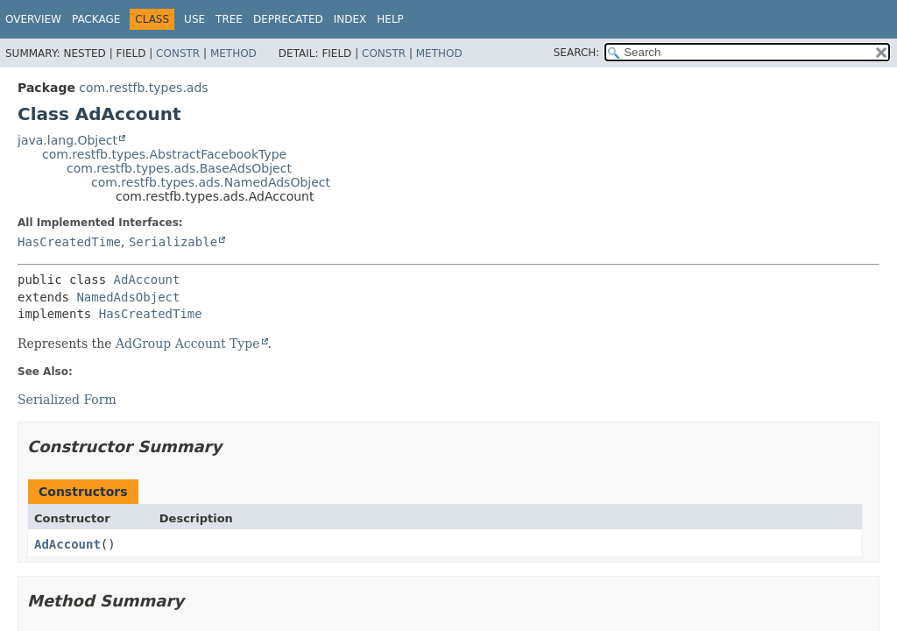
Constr (178, 53)
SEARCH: (577, 52)
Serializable (173, 242)
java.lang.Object (67, 140)
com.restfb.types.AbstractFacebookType (164, 154)
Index (350, 19)
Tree (229, 19)
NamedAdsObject (128, 297)
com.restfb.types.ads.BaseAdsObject (179, 168)
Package (96, 19)
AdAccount (147, 280)
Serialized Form (67, 400)
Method (233, 53)
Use (194, 19)
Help (390, 19)
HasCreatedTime (69, 242)
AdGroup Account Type (188, 344)
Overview (33, 19)
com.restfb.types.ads (143, 88)
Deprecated (288, 19)
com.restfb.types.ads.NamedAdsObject (210, 182)
